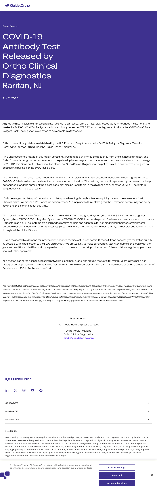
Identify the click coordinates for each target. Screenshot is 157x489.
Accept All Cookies (116, 484)
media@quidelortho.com (78, 337)
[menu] (97, 5)
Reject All (117, 476)
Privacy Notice (34, 440)
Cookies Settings (117, 468)
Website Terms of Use (15, 440)
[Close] (152, 475)
